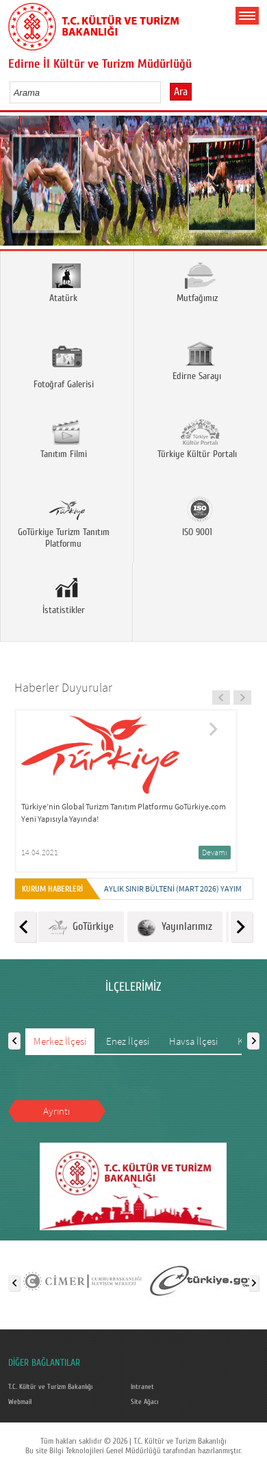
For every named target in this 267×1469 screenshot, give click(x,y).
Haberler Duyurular (63, 687)
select (165, 92)
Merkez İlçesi (60, 1041)
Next (251, 185)
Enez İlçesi (127, 1041)
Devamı (214, 852)
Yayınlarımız (175, 927)
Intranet (142, 1387)
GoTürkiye (81, 927)
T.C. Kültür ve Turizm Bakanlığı (50, 1387)
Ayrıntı (56, 1110)
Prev (15, 185)
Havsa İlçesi (193, 1041)
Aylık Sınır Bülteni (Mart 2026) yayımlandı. (184, 888)
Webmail (19, 1402)
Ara (181, 92)
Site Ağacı (144, 1402)
